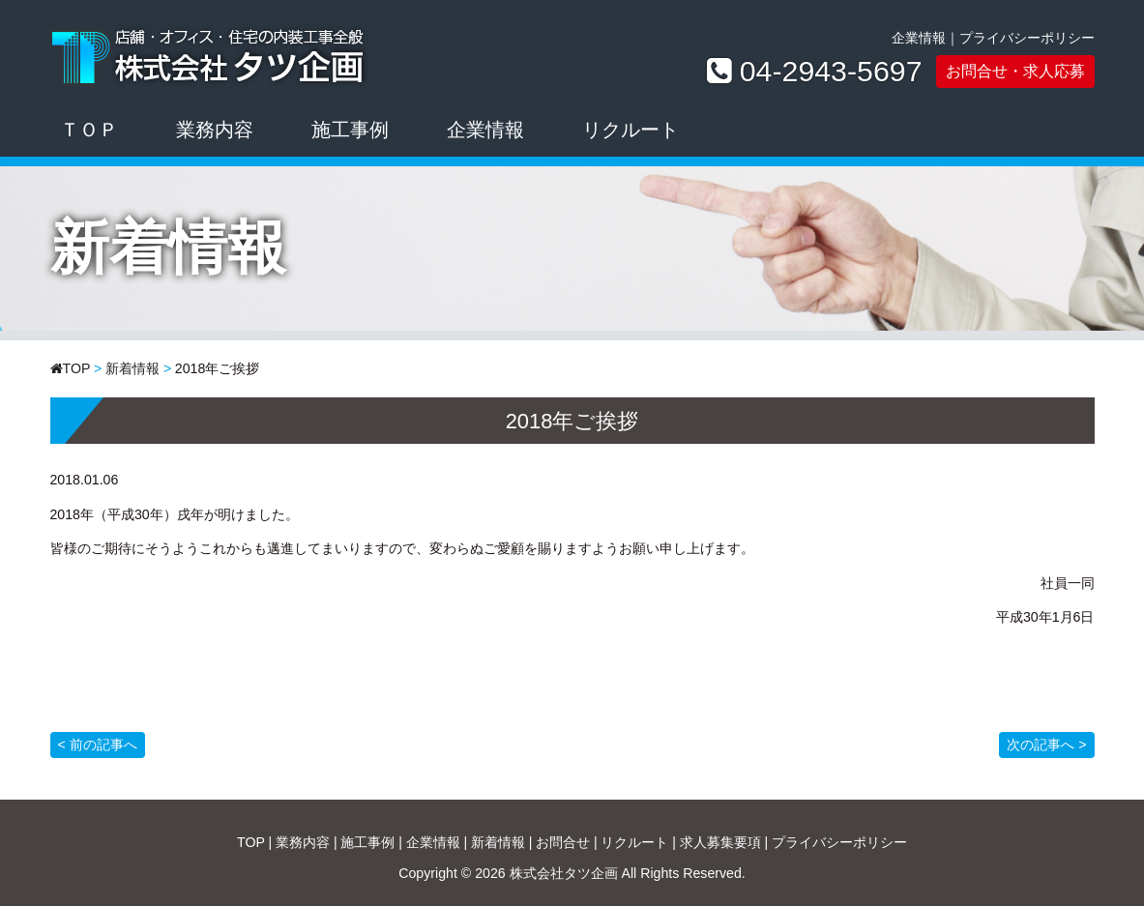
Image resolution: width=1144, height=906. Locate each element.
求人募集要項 (720, 842)
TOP (77, 368)
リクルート (630, 129)
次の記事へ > (1046, 744)
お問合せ (563, 842)
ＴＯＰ (89, 129)
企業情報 (919, 37)
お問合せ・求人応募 (1015, 70)
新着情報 (132, 368)
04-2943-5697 (831, 71)
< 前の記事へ (97, 744)
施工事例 (350, 129)
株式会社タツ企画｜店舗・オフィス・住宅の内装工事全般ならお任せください (210, 53)
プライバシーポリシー (1027, 37)
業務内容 (214, 129)
